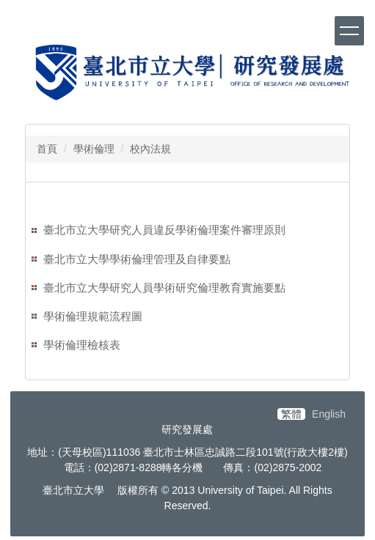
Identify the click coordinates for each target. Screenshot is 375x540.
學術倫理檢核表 (81, 345)
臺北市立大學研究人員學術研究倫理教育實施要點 (164, 287)
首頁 (47, 149)
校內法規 (150, 149)
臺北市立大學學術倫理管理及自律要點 (136, 259)
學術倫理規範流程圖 (92, 316)
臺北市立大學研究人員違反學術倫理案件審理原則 (164, 229)
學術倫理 (93, 149)
